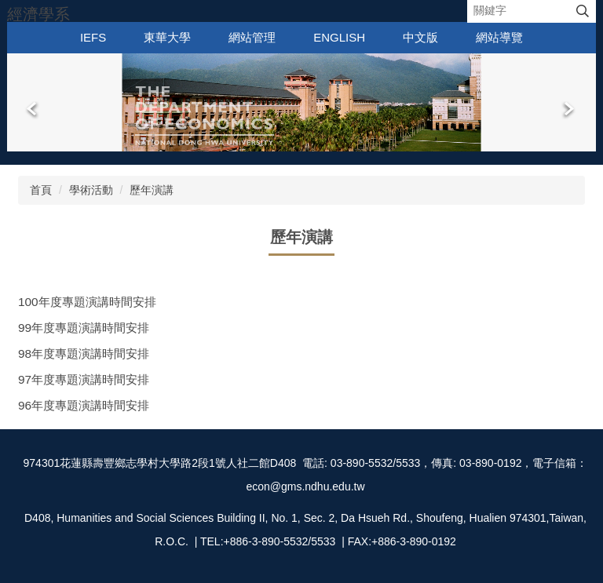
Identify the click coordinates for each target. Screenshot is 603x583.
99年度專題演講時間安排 (83, 327)
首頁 (41, 190)
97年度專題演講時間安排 (83, 379)
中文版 (420, 37)
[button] (33, 109)
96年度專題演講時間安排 (83, 405)
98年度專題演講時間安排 (83, 353)
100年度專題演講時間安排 (87, 301)
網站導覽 (499, 37)
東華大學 (167, 37)
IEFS (93, 37)
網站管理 (252, 37)
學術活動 (91, 190)
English (339, 37)
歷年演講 (152, 190)
